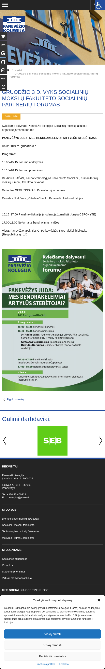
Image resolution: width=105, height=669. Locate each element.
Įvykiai (18, 70)
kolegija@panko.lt (19, 497)
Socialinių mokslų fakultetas (18, 524)
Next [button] (100, 440)
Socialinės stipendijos (14, 558)
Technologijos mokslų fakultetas (20, 531)
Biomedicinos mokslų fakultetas (20, 518)
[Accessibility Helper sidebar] (100, 5)
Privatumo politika (45, 664)
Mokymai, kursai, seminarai (18, 537)
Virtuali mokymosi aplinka (17, 578)
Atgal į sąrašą (15, 399)
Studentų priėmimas (14, 571)
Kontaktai (64, 664)
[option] (52, 441)
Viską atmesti (53, 645)
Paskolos (7, 565)
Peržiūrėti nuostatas (52, 656)
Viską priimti (52, 634)
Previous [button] (5, 440)
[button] (99, 600)
